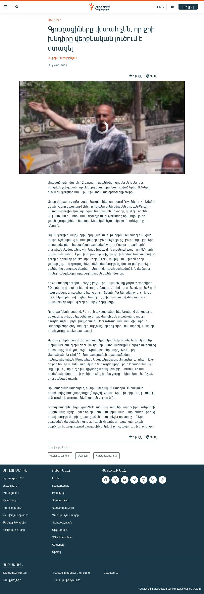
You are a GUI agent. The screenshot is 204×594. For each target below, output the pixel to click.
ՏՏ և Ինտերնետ (62, 537)
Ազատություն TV (13, 478)
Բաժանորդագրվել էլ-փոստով (71, 572)
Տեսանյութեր (10, 485)
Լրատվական (10, 493)
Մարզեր (54, 20)
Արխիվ (56, 552)
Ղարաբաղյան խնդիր (65, 515)
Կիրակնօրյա (10, 500)
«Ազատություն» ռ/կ (14, 572)
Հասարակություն (63, 507)
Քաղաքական (60, 485)
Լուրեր (56, 478)
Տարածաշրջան (62, 522)
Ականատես (111, 572)
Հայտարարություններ (66, 580)
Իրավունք (58, 493)
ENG (160, 7)
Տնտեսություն (60, 500)
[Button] (135, 76)
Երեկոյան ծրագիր (13, 529)
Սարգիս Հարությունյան (62, 58)
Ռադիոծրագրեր (12, 507)
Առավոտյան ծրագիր (15, 515)
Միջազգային (60, 529)
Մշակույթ (58, 544)
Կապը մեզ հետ (11, 580)
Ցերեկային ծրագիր (14, 522)
